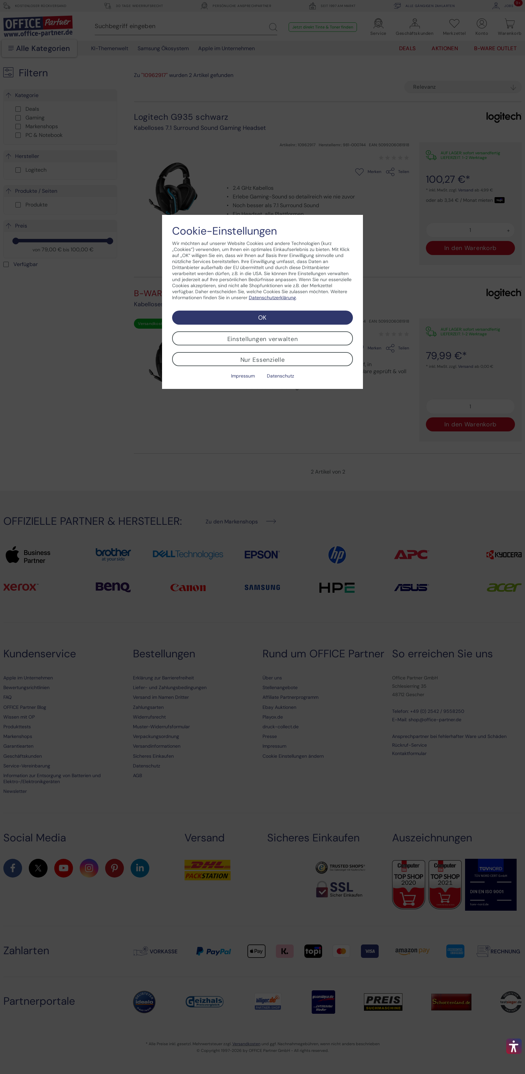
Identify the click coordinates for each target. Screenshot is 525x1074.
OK (262, 318)
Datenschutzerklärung (272, 298)
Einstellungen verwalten (262, 339)
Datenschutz (280, 376)
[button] (514, 1046)
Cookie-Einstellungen (224, 231)
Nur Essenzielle (262, 360)
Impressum (243, 376)
